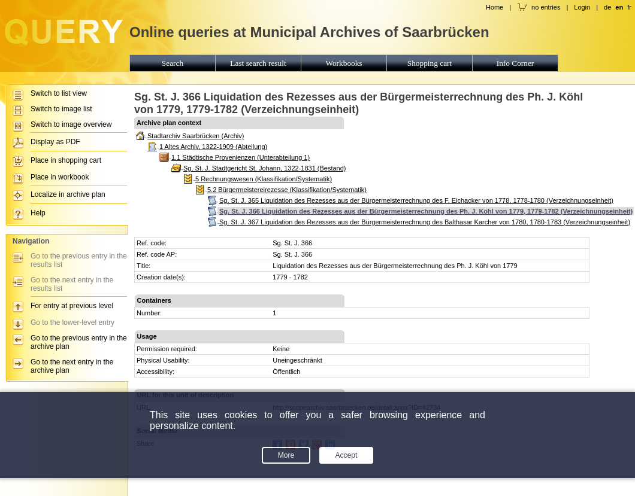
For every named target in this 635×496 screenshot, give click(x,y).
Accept (346, 455)
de (607, 7)
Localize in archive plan (68, 194)
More (286, 455)
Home (494, 7)
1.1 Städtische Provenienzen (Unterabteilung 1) (240, 157)
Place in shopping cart (66, 160)
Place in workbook (60, 177)
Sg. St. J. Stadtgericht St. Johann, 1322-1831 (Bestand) (264, 168)
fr (629, 7)
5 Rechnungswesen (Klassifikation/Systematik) (263, 178)
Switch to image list (61, 109)
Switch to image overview (71, 124)
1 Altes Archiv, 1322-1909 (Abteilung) (213, 146)
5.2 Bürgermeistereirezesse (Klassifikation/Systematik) (287, 189)
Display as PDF (55, 142)
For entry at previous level (72, 306)
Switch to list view (59, 93)
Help (38, 213)
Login (582, 7)
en (619, 7)
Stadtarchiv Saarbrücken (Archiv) (195, 135)
